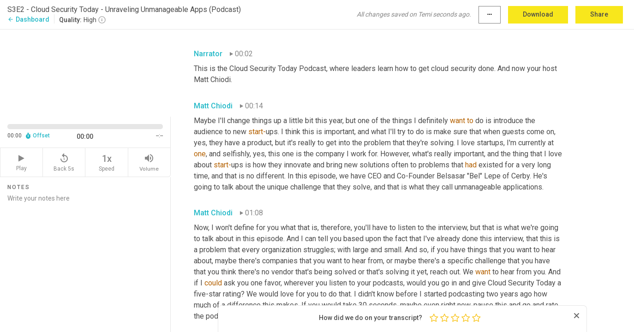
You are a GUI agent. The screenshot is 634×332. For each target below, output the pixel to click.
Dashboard (28, 19)
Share (599, 14)
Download (538, 14)
